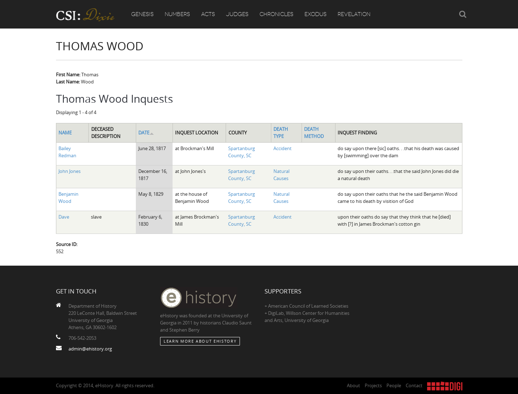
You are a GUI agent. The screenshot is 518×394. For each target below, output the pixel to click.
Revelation (354, 14)
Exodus (315, 14)
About (353, 385)
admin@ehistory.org (90, 349)
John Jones (69, 171)
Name (65, 132)
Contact (414, 385)
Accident (282, 148)
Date (146, 132)
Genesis (142, 14)
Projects (373, 385)
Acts (208, 14)
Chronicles (276, 14)
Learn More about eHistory (200, 341)
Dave (63, 217)
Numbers (177, 14)
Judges (237, 14)
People (393, 385)
